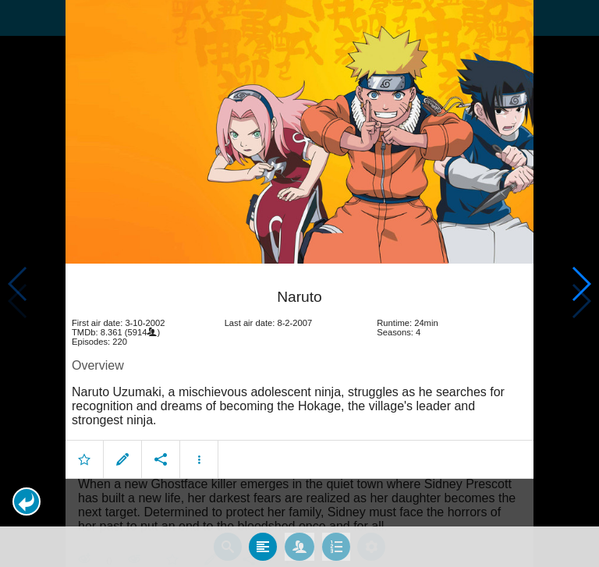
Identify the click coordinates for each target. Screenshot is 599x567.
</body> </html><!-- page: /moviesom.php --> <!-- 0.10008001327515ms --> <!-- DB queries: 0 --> (299, 283)
